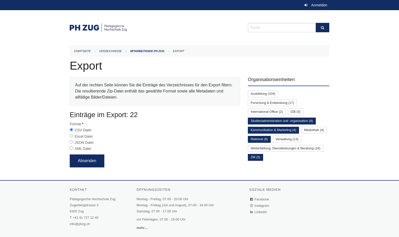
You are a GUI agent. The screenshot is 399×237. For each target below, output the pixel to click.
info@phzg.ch (80, 224)
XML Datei (83, 149)
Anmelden (319, 5)
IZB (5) (296, 112)
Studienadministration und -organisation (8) (282, 121)
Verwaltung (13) (287, 139)
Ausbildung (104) (263, 94)
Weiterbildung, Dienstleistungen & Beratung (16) (285, 148)
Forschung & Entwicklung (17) (272, 103)
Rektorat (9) (259, 139)
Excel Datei (84, 136)
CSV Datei (83, 130)
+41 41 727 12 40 (85, 217)
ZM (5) (255, 157)
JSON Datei (84, 142)
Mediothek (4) (314, 130)
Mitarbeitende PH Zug (147, 51)
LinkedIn (258, 212)
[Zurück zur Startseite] (155, 27)
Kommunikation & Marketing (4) (273, 130)
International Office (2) (267, 112)
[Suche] (322, 27)
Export (178, 51)
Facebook (259, 199)
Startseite (82, 51)
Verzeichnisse (110, 51)
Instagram (259, 206)
